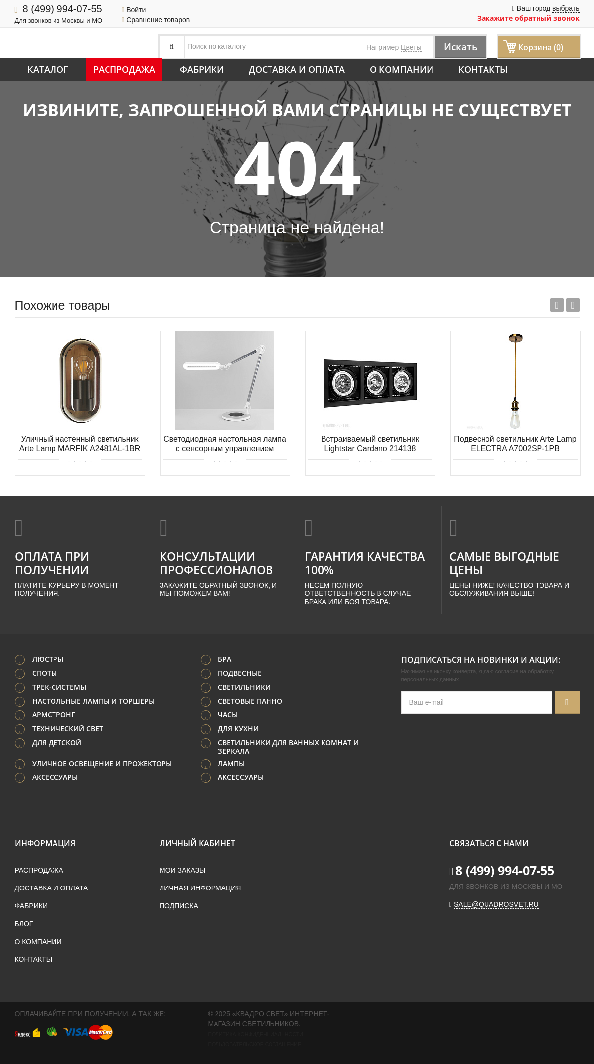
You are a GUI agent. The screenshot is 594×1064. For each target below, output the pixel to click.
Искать (458, 46)
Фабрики (202, 69)
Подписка (179, 906)
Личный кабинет (197, 843)
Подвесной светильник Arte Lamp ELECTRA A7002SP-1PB (515, 444)
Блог (24, 924)
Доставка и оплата (297, 69)
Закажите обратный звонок (528, 18)
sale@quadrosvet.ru (496, 905)
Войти (134, 10)
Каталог (47, 69)
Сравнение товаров (156, 20)
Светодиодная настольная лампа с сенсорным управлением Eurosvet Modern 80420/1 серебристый (224, 444)
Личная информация (200, 888)
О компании (401, 69)
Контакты (483, 69)
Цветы (411, 47)
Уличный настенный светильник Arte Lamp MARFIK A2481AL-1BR (80, 444)
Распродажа (124, 69)
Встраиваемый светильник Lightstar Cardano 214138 (370, 444)
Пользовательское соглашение (254, 1045)
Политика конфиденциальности (255, 1035)
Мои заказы (182, 871)
